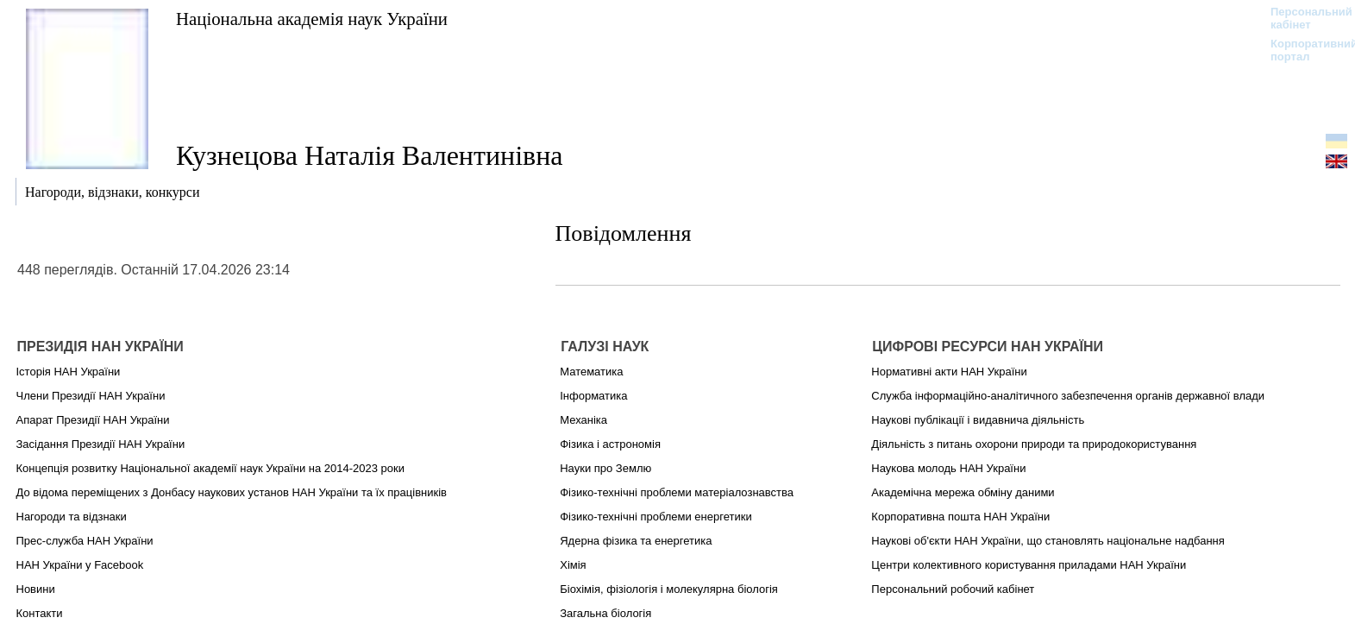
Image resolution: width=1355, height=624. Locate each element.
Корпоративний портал (1302, 50)
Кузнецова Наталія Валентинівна (369, 155)
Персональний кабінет (1302, 18)
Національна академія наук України (312, 18)
